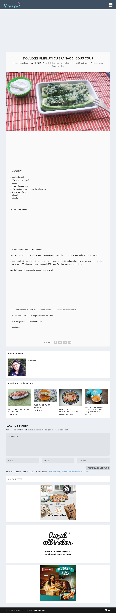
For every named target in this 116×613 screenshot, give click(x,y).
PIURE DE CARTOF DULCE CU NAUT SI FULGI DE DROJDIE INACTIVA (95, 409)
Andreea (24, 63)
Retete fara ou (96, 63)
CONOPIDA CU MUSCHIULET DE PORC (68, 410)
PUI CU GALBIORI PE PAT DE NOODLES (18, 410)
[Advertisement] (58, 30)
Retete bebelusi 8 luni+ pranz (78, 63)
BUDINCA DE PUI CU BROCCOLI (42, 406)
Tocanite (55, 66)
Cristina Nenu (40, 610)
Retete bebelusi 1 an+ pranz (54, 63)
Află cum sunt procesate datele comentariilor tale (69, 472)
